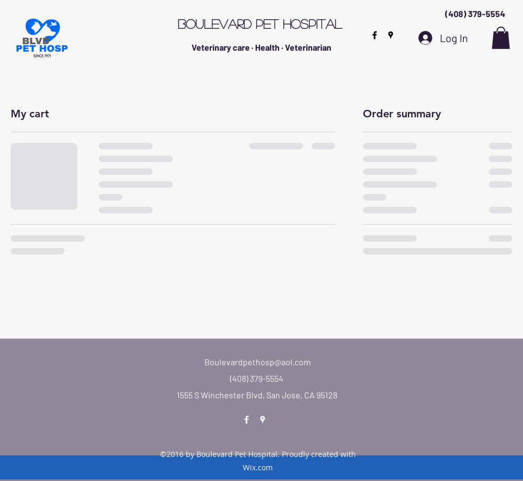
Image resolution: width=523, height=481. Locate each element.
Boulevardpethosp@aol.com (257, 362)
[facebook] (374, 35)
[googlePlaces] (390, 35)
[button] (501, 38)
